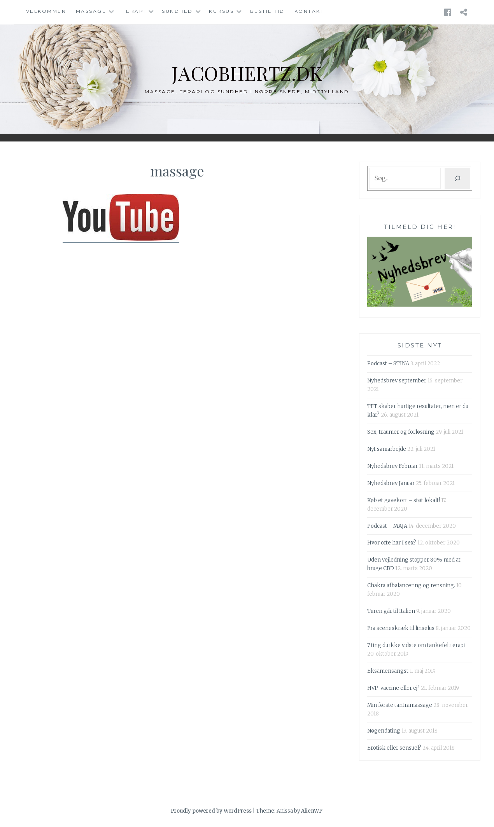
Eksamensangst (387, 671)
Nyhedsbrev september (396, 380)
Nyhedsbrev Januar (391, 483)
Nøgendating (383, 731)
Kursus (221, 11)
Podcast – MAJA (387, 526)
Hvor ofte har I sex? (391, 542)
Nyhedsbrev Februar (392, 466)
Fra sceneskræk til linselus (400, 628)
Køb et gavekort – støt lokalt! (403, 500)
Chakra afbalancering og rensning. (411, 585)
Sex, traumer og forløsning (400, 432)
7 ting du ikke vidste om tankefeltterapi (416, 645)
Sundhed (177, 11)
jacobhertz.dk (247, 73)
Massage (91, 11)
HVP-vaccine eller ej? (393, 688)
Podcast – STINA (388, 363)
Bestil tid (267, 11)
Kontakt (309, 11)
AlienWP (311, 811)
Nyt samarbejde (386, 449)
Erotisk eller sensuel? (394, 748)
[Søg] (457, 178)
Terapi (134, 11)
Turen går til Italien (391, 611)
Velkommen (46, 11)
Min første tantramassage (399, 705)
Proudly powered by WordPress (211, 811)
